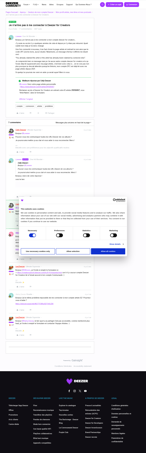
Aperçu (23, 12)
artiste (39, 106)
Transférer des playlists (42, 415)
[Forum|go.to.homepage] (13, 4)
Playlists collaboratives (42, 433)
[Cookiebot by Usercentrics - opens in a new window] (114, 200)
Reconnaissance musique (43, 410)
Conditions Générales (63, 366)
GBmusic (18, 233)
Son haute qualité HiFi (42, 429)
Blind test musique (40, 438)
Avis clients (13, 419)
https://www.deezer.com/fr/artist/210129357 (37, 87)
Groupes (60, 4)
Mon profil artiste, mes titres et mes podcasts (73, 12)
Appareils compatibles (42, 443)
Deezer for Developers (94, 423)
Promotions (13, 415)
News (44, 4)
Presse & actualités (93, 405)
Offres (11, 410)
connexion (30, 106)
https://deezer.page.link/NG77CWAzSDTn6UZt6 (34, 304)
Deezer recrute (91, 437)
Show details (115, 244)
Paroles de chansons (41, 419)
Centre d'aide (14, 424)
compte (20, 106)
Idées (51, 4)
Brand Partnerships (93, 432)
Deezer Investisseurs (93, 427)
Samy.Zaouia (20, 294)
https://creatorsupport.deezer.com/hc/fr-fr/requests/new (39, 272)
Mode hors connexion (41, 424)
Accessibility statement (82, 366)
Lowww (18, 36)
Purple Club (63, 432)
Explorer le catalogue (67, 405)
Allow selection (72, 251)
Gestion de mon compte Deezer (41, 12)
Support (69, 4)
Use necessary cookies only (38, 251)
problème (49, 106)
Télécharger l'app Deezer (18, 405)
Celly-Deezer (20, 130)
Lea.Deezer (20, 266)
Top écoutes (64, 410)
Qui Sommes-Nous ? (83, 4)
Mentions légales (118, 433)
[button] (114, 4)
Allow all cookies (108, 251)
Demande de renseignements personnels (117, 425)
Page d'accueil (12, 12)
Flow (35, 405)
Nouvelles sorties (66, 415)
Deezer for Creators (93, 418)
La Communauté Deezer (68, 427)
